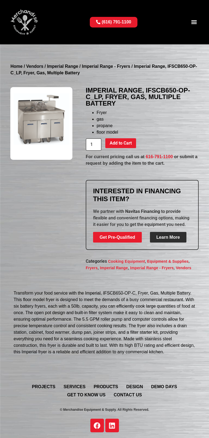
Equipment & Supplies (168, 261)
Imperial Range (62, 66)
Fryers (92, 268)
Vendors (34, 66)
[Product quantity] (94, 144)
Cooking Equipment (126, 261)
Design (134, 386)
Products (106, 386)
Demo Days (164, 386)
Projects (43, 386)
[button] (194, 22)
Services (75, 386)
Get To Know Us (86, 395)
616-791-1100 (159, 156)
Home (16, 66)
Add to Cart (121, 143)
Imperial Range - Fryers (106, 66)
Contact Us (128, 395)
